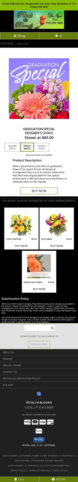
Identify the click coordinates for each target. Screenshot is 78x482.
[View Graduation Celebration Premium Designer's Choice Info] (39, 266)
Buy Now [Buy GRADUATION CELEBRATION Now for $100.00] (39, 289)
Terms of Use (60, 470)
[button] (39, 440)
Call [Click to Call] (19, 479)
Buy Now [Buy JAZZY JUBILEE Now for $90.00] (56, 246)
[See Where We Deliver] (39, 344)
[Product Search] (39, 328)
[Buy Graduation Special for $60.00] (39, 190)
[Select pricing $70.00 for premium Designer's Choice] (41, 147)
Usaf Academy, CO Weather (23, 465)
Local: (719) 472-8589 (39, 407)
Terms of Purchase (40, 470)
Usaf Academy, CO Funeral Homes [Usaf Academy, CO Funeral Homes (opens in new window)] (21, 455)
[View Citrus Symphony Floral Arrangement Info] (21, 223)
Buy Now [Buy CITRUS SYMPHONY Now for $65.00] (21, 246)
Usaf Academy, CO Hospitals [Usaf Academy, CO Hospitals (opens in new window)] (58, 455)
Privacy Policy (18, 470)
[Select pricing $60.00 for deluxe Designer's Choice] (27, 147)
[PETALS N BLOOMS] (39, 28)
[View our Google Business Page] (39, 395)
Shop (20, 35)
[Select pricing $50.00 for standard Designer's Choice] (12, 147)
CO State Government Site (55, 465)
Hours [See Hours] (58, 479)
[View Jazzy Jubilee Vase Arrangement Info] (56, 223)
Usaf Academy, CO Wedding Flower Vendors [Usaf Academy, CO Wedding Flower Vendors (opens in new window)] (39, 460)
